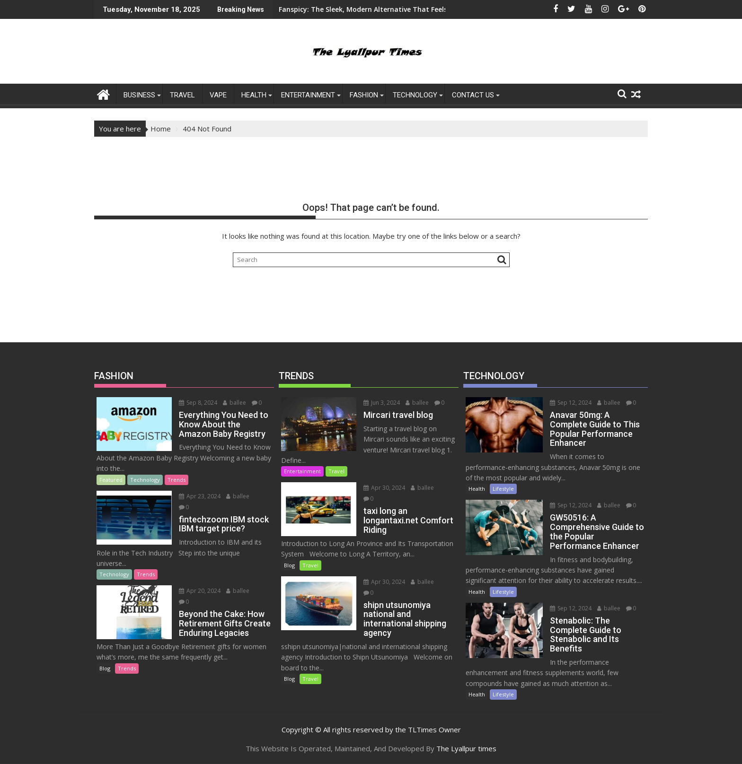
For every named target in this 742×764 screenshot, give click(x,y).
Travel (182, 95)
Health (253, 95)
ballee (234, 403)
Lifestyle (503, 488)
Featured (111, 479)
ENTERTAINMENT (308, 95)
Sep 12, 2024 (571, 403)
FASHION (364, 95)
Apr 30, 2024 (384, 488)
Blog (104, 668)
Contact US (473, 95)
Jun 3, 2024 (381, 403)
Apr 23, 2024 (200, 496)
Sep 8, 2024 (198, 403)
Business (139, 95)
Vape (218, 95)
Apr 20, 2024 (200, 591)
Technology (415, 95)
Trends (177, 479)
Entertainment (302, 471)
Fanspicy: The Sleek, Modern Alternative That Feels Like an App (328, 9)
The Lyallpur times (466, 748)
